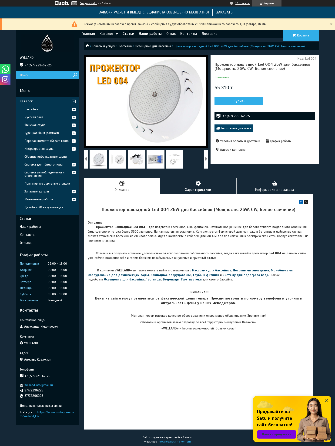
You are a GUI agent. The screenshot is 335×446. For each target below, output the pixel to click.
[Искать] (75, 75)
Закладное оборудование (171, 275)
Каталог (106, 33)
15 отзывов (242, 3)
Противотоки (191, 279)
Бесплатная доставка (236, 128)
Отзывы (26, 243)
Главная (88, 33)
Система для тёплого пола (43, 164)
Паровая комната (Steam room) (47, 141)
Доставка (209, 33)
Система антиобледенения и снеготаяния (44, 174)
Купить (239, 101)
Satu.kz (187, 437)
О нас (171, 33)
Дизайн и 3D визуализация (43, 207)
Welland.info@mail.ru (38, 385)
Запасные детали (36, 191)
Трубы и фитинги (206, 275)
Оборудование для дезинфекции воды (118, 275)
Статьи (128, 33)
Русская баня (33, 117)
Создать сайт (88, 3)
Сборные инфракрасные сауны (45, 157)
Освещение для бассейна (153, 46)
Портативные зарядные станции (47, 184)
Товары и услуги (103, 46)
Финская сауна (34, 125)
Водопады (171, 279)
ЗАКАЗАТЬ (224, 12)
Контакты (188, 33)
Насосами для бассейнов (211, 270)
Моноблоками (282, 270)
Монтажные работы (38, 199)
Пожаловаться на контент (174, 441)
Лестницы (153, 279)
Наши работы (150, 33)
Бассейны (125, 46)
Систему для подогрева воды (246, 275)
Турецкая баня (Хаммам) (41, 133)
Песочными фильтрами (251, 270)
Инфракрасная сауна (39, 149)
